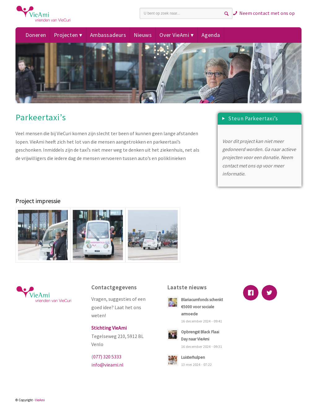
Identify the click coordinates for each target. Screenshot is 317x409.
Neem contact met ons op (267, 13)
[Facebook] (252, 292)
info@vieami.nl (107, 365)
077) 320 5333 (107, 356)
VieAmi (40, 400)
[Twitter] (271, 292)
